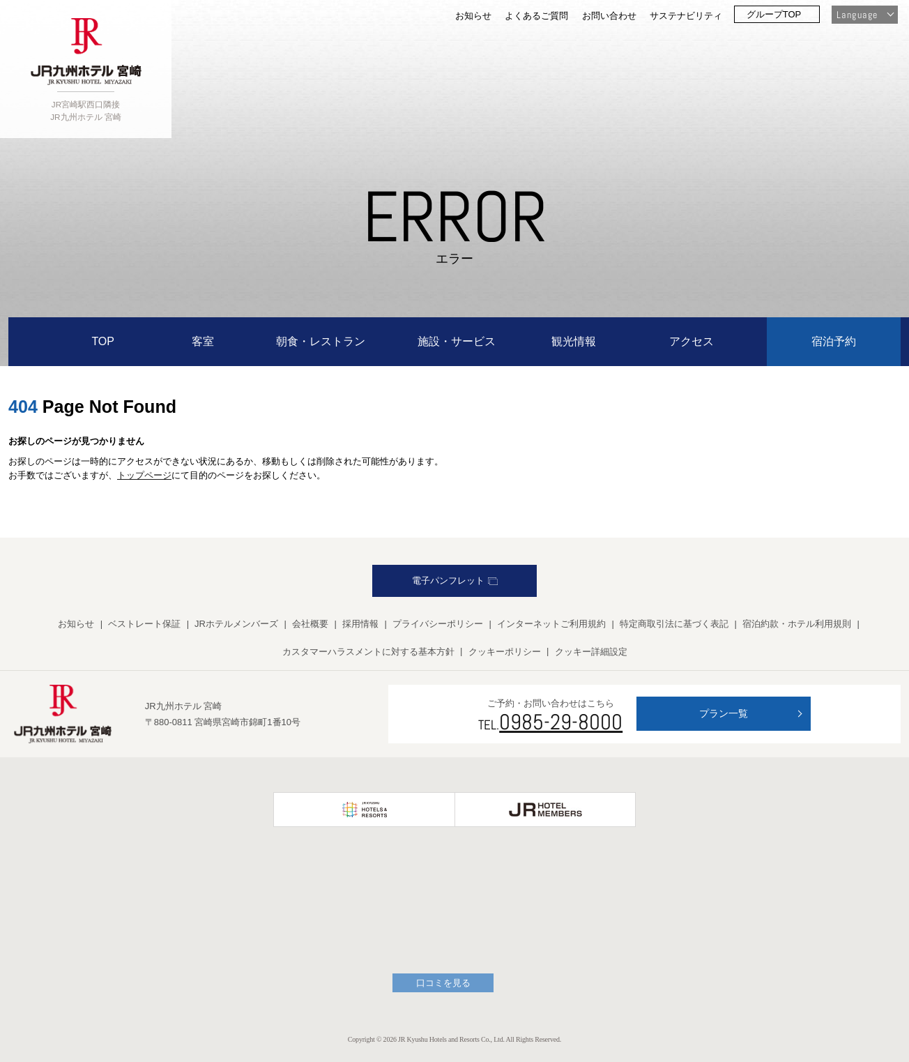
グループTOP (774, 14)
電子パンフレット (455, 580)
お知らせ (473, 15)
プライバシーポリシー (437, 624)
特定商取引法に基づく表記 (674, 624)
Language (857, 14)
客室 (203, 341)
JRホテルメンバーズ (236, 624)
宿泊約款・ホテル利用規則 (796, 624)
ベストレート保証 (144, 624)
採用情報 (360, 624)
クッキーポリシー (504, 651)
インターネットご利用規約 (551, 624)
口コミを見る (443, 983)
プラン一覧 (723, 713)
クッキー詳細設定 (591, 651)
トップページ (144, 475)
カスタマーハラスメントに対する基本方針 (368, 651)
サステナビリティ (686, 15)
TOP (102, 341)
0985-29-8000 (560, 722)
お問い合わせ (609, 15)
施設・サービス (457, 341)
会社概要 (310, 624)
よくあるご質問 (536, 15)
